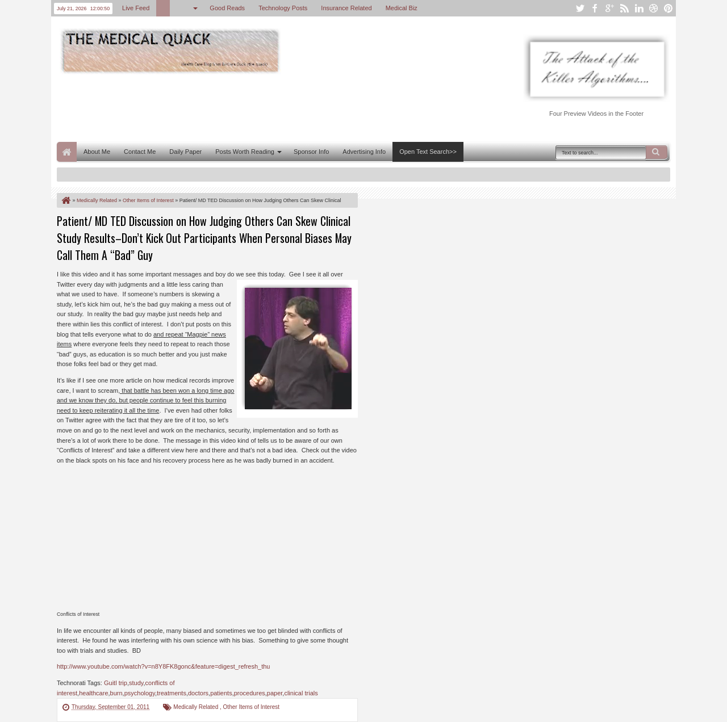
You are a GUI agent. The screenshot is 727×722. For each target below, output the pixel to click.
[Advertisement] (263, 106)
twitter (580, 8)
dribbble (653, 8)
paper (275, 693)
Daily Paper (185, 151)
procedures (249, 693)
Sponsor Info (311, 151)
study (136, 682)
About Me (96, 151)
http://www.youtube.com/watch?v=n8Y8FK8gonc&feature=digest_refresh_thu (163, 666)
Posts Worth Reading (244, 151)
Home (67, 152)
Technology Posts (282, 8)
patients (221, 693)
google (609, 8)
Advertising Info (364, 151)
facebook (594, 8)
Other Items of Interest (251, 707)
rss (624, 8)
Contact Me (140, 151)
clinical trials (300, 693)
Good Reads (227, 8)
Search (656, 152)
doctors (198, 693)
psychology (139, 693)
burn (116, 693)
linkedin (639, 8)
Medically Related (196, 707)
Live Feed (135, 8)
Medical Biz (401, 8)
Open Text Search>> (428, 151)
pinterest (668, 8)
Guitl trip (115, 682)
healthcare (93, 693)
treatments (171, 693)
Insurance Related (346, 8)
